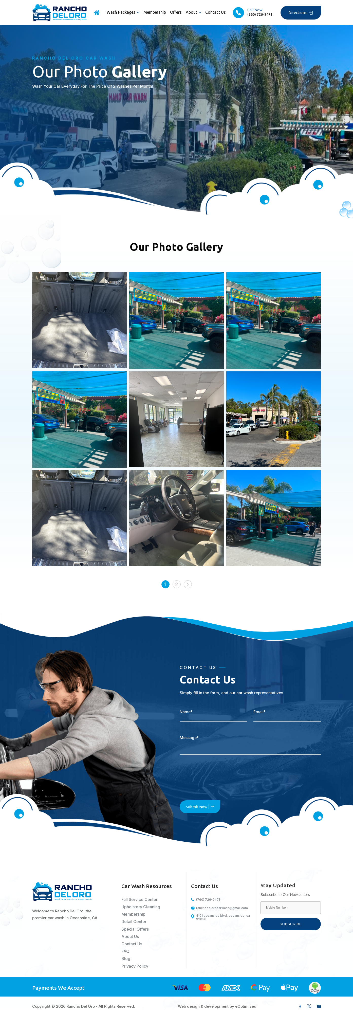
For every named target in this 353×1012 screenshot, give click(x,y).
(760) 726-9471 (208, 899)
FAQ (125, 951)
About (191, 12)
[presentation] (218, 779)
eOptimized (245, 1006)
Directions (300, 12)
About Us (130, 936)
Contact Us (215, 12)
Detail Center (133, 921)
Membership (154, 12)
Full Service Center (139, 899)
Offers (176, 12)
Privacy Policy (134, 966)
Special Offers (135, 929)
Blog (125, 958)
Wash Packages (121, 12)
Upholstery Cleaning (140, 907)
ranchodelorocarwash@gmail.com (222, 908)
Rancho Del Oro (80, 1006)
